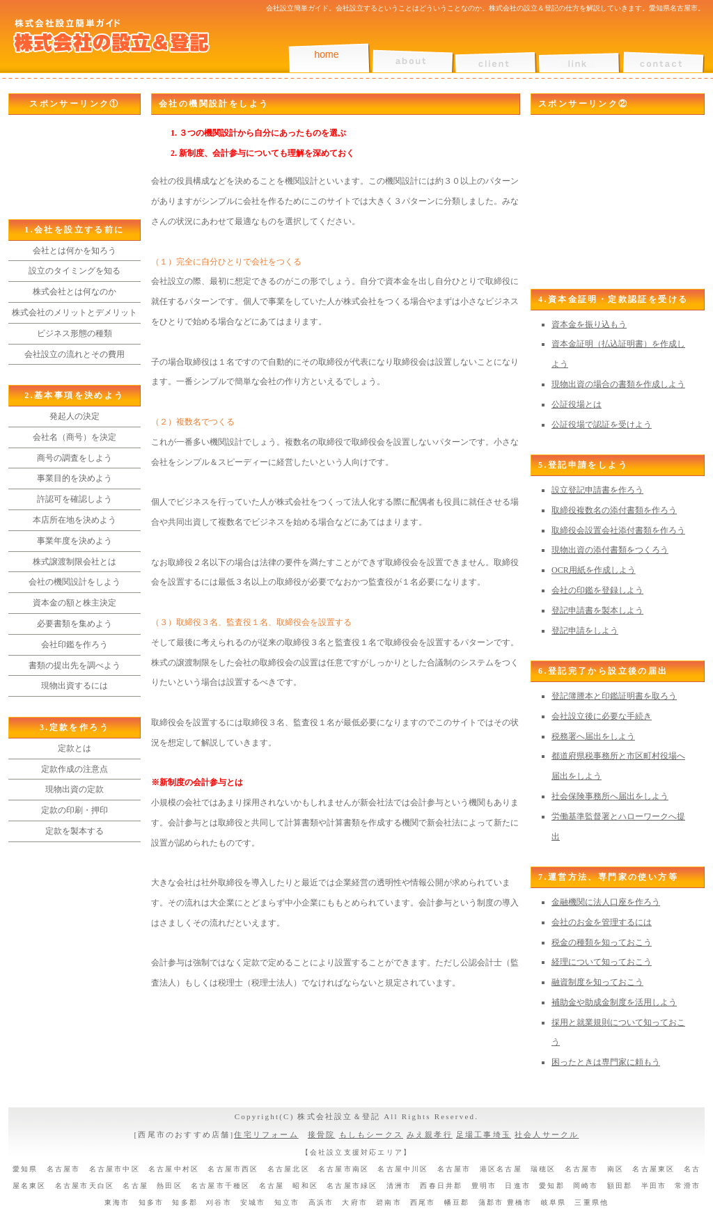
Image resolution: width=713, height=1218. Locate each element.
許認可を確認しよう (74, 499)
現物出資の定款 (74, 789)
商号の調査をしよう (74, 458)
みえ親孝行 (430, 1134)
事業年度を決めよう (74, 541)
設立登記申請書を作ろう (597, 490)
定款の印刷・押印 (74, 810)
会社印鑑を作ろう (74, 644)
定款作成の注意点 (74, 769)
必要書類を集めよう (74, 623)
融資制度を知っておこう (597, 982)
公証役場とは (576, 404)
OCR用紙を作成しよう (593, 570)
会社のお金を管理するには (601, 922)
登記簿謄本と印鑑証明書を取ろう (614, 696)
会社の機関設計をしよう (74, 582)
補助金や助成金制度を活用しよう (614, 1002)
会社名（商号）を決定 (74, 437)
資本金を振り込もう (589, 324)
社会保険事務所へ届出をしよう (609, 796)
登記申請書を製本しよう (597, 610)
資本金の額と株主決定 (74, 603)
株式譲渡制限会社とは (74, 562)
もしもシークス (371, 1134)
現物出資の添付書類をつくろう (609, 550)
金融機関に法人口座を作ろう (605, 902)
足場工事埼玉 (483, 1134)
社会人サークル (547, 1134)
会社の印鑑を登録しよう (597, 590)
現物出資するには (74, 685)
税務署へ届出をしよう (593, 736)
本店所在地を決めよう (74, 520)
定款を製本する (74, 831)
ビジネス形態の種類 (74, 333)
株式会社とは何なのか (74, 291)
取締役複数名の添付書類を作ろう (614, 510)
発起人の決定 (74, 416)
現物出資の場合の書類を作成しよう (618, 384)
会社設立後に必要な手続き (601, 716)
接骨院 (322, 1134)
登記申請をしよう (584, 630)
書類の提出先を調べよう (74, 665)
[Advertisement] (71, 167)
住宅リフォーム (266, 1134)
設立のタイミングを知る (74, 271)
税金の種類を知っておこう (601, 942)
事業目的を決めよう (74, 478)
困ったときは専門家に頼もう (605, 1062)
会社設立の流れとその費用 (74, 354)
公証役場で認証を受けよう (601, 424)
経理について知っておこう (601, 962)
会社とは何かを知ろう (74, 250)
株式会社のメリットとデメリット (74, 312)
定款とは (74, 748)
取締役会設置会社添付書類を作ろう (618, 530)
